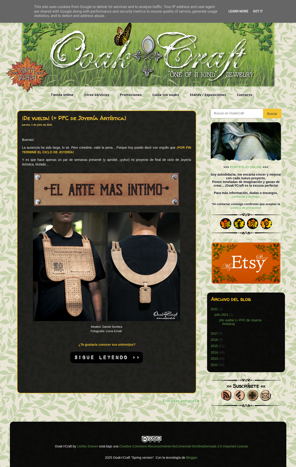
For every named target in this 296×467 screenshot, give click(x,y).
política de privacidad (246, 207)
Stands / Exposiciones (208, 95)
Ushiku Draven (87, 446)
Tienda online (62, 95)
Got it (258, 11)
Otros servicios (96, 95)
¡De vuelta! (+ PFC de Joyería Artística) (74, 118)
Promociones (131, 95)
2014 (214, 352)
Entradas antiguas (179, 401)
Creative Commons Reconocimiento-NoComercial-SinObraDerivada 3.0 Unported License (183, 446)
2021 (214, 309)
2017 (214, 333)
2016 (214, 340)
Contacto (244, 95)
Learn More (238, 11)
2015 (214, 346)
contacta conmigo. (246, 196)
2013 (214, 358)
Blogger (191, 457)
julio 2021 (221, 314)
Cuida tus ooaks (165, 95)
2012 (214, 365)
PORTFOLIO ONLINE (246, 167)
